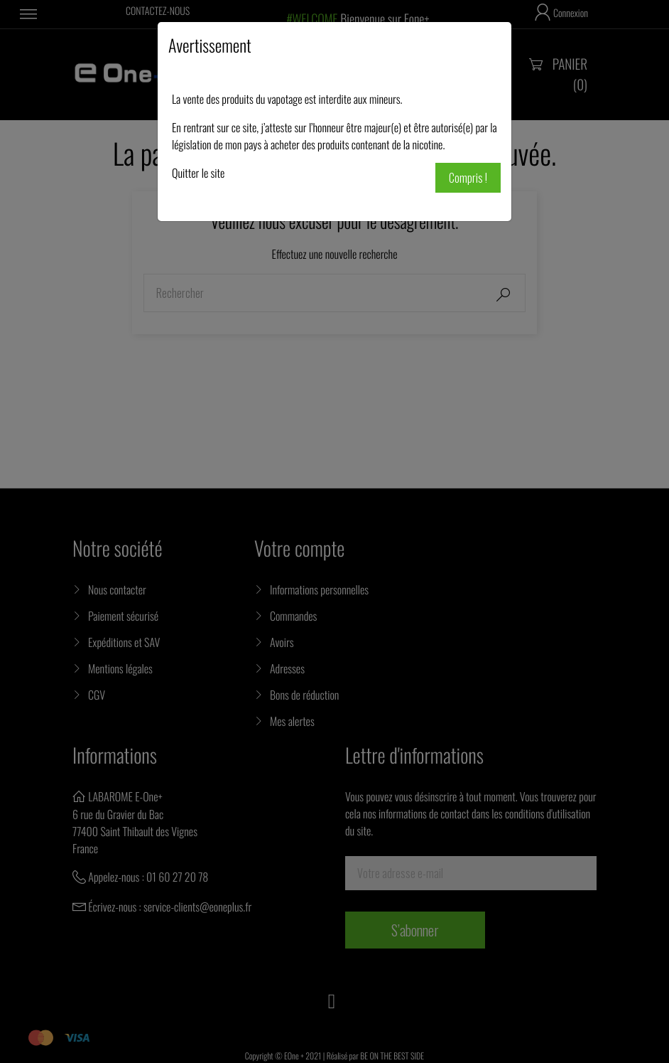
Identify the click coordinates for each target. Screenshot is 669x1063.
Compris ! (468, 177)
